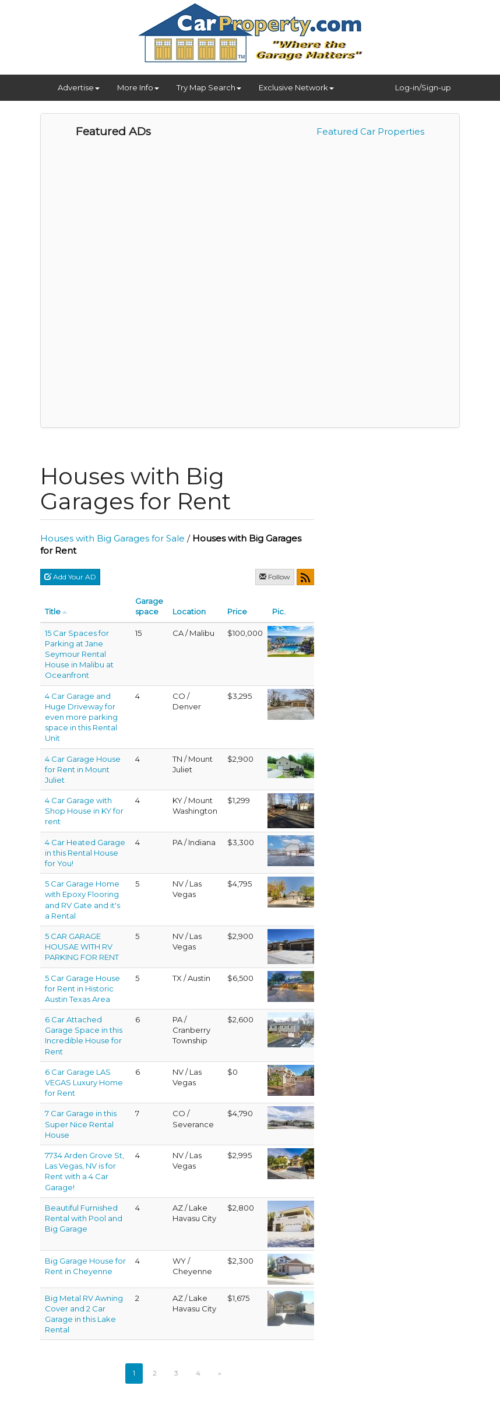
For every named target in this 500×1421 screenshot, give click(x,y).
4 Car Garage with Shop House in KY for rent (84, 811)
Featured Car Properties (370, 131)
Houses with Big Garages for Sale (112, 538)
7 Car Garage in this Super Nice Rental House (81, 1124)
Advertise (79, 87)
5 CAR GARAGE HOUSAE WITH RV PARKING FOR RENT (82, 946)
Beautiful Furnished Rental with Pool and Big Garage (83, 1218)
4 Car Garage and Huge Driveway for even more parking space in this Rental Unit (81, 717)
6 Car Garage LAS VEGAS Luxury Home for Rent (84, 1082)
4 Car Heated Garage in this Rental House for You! (85, 853)
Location (189, 611)
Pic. (279, 611)
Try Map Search (209, 87)
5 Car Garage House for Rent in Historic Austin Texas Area (82, 988)
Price (237, 611)
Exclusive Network (296, 87)
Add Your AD (70, 576)
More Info (138, 87)
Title (53, 611)
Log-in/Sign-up (423, 87)
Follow (274, 576)
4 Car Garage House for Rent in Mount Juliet (83, 769)
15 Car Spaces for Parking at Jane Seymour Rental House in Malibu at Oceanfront (79, 654)
